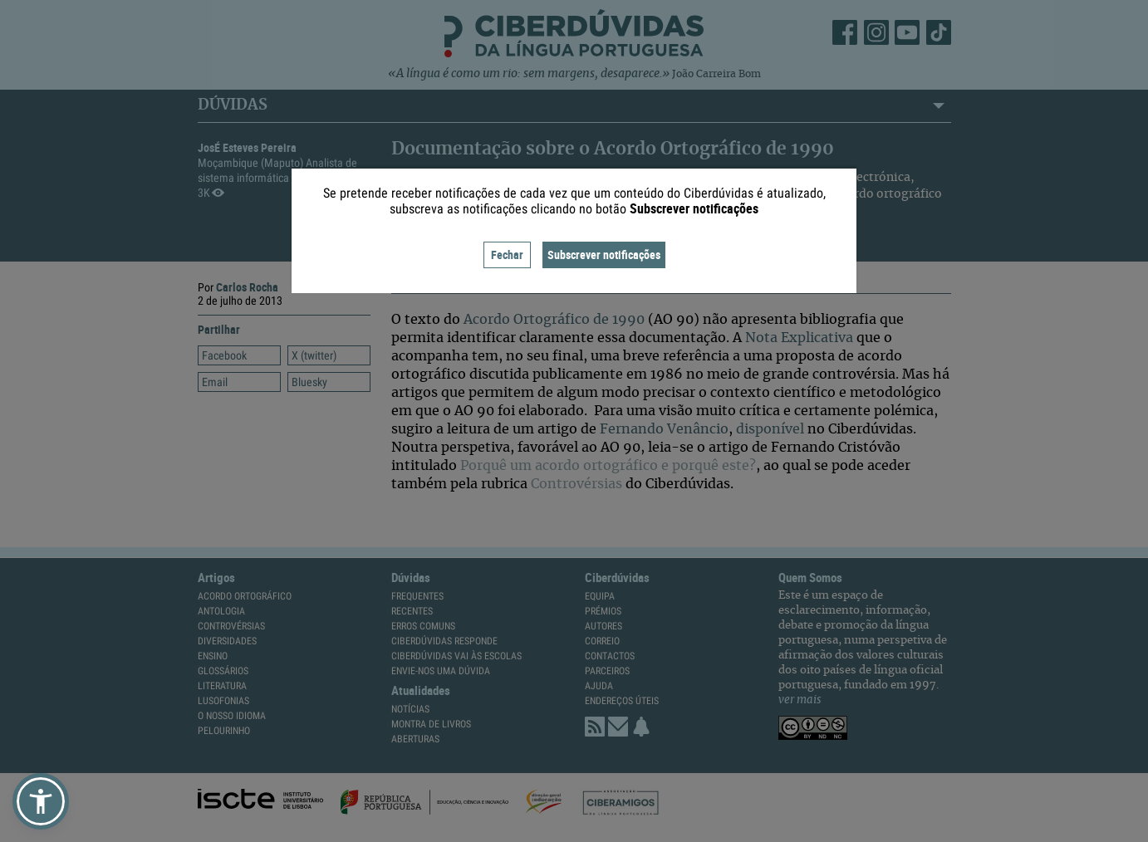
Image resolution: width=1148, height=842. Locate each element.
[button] (41, 801)
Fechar (507, 254)
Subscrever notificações (603, 254)
